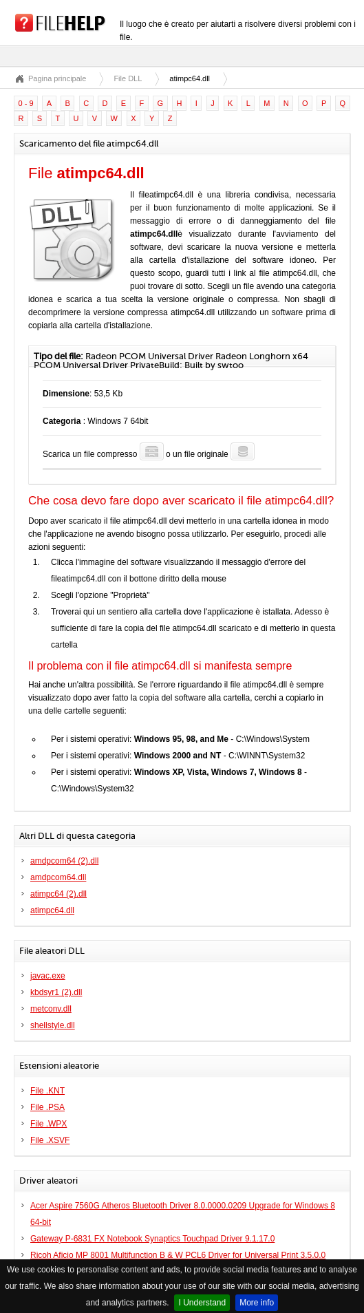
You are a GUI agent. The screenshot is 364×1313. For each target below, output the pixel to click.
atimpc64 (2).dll (58, 894)
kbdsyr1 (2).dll (56, 992)
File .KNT (47, 1091)
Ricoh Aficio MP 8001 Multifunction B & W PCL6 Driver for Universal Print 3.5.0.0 (177, 1255)
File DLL (128, 78)
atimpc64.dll (52, 910)
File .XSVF (49, 1140)
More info (256, 1302)
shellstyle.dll (52, 1025)
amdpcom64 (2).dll (64, 861)
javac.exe (47, 976)
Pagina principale (57, 78)
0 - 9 (26, 103)
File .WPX (48, 1124)
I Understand (202, 1302)
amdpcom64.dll (58, 877)
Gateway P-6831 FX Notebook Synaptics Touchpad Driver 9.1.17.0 (152, 1238)
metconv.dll (51, 1009)
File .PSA (47, 1107)
